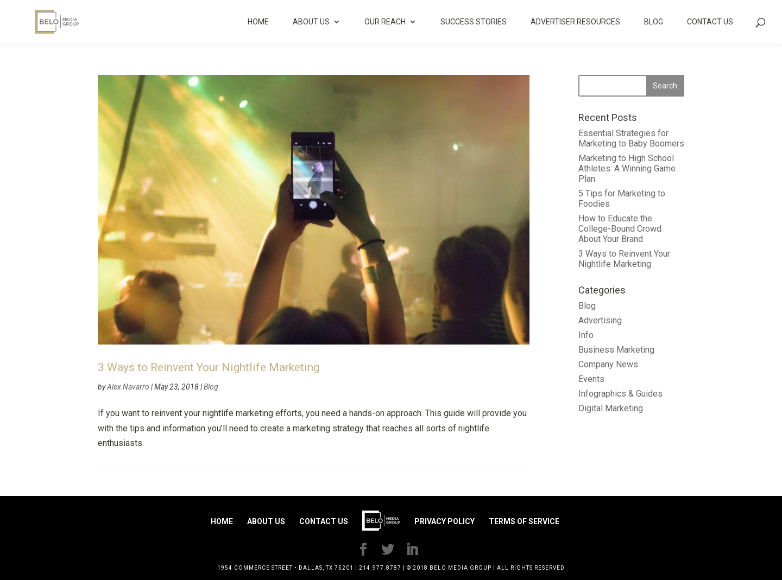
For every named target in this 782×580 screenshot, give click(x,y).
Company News (608, 364)
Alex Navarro (128, 387)
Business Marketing (616, 350)
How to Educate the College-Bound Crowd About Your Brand (619, 228)
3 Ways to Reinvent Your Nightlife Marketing (208, 367)
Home (258, 22)
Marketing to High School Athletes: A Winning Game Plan (627, 168)
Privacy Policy (444, 521)
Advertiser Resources (575, 22)
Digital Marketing (610, 408)
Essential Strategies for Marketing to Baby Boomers (631, 138)
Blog (653, 22)
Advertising (600, 320)
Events (591, 379)
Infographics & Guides (620, 393)
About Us (311, 22)
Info (586, 335)
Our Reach (385, 22)
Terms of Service (524, 521)
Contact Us (710, 22)
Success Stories (473, 22)
